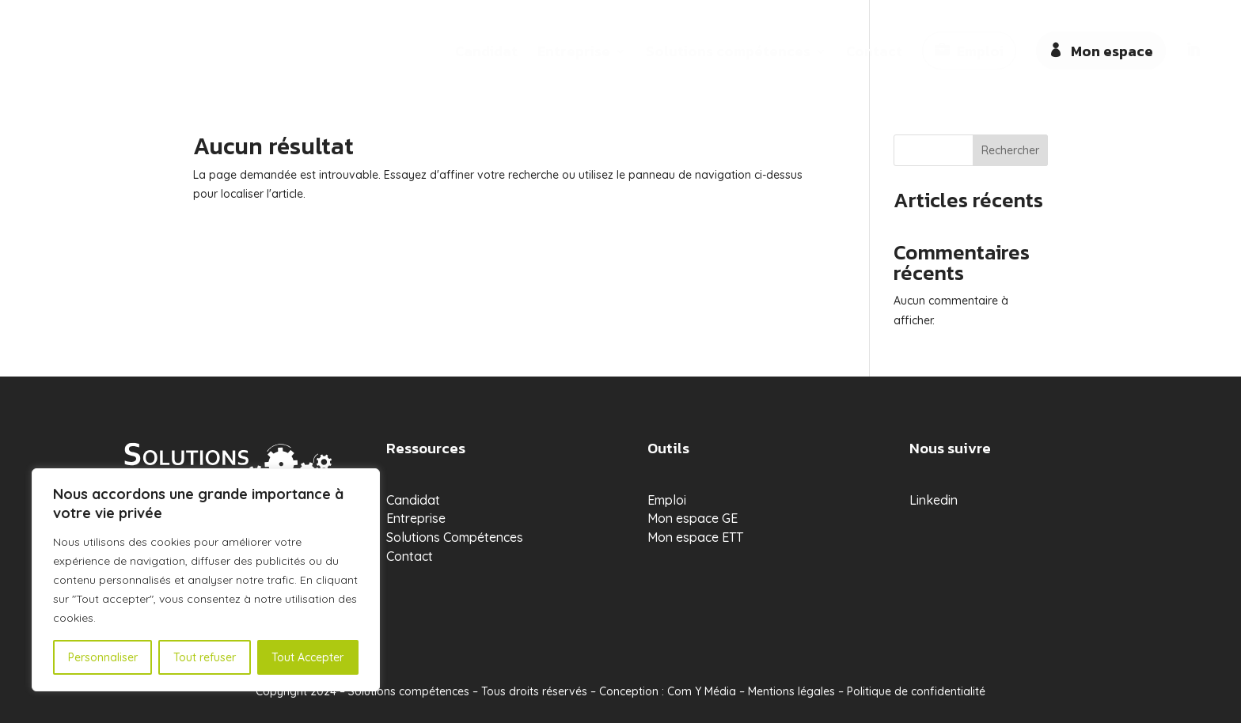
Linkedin (933, 500)
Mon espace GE (692, 518)
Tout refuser (204, 657)
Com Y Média (701, 691)
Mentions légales (791, 691)
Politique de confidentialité (916, 691)
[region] (206, 579)
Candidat (486, 54)
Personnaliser (103, 657)
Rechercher (1010, 150)
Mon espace (1112, 51)
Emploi (980, 51)
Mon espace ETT (695, 537)
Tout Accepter (307, 657)
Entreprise (573, 54)
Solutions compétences (728, 54)
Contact (874, 54)
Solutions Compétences (454, 537)
